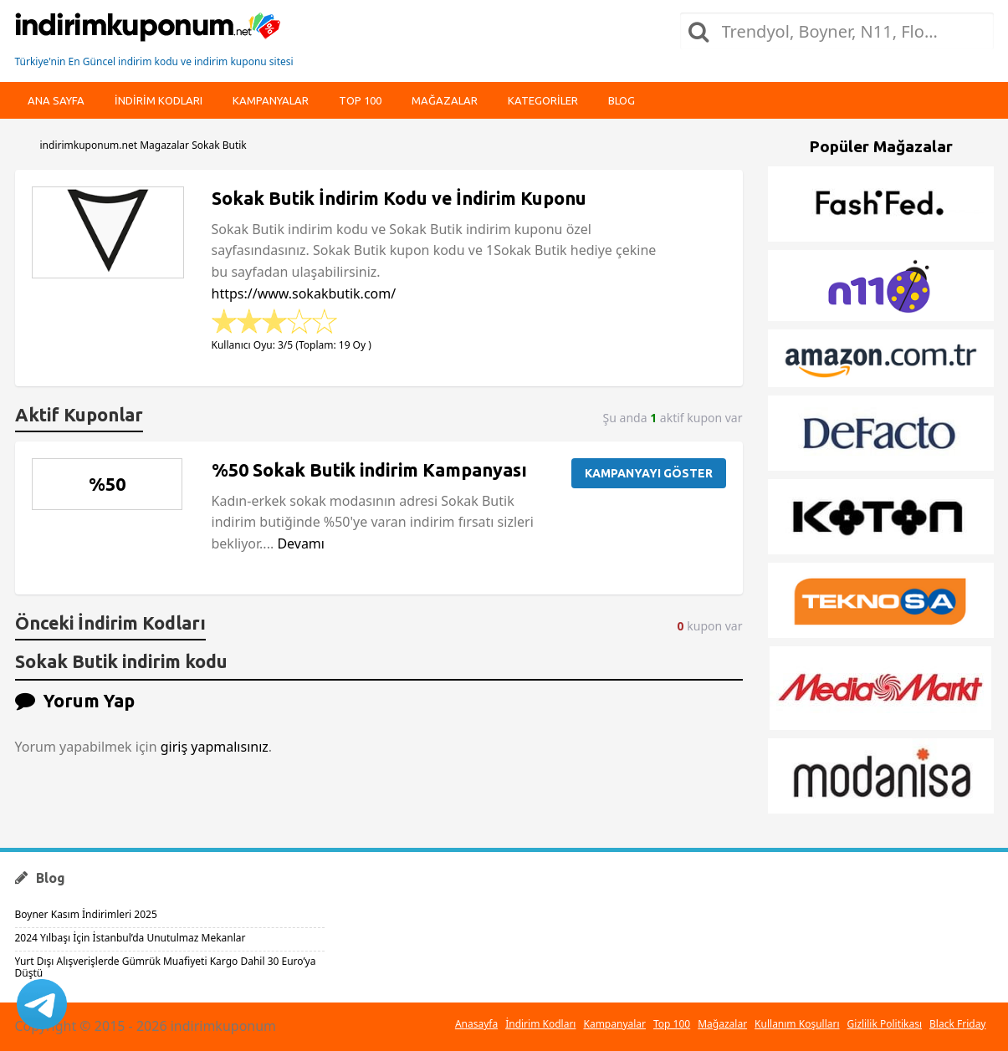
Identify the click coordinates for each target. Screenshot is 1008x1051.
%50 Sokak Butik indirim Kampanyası (369, 470)
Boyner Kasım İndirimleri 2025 (86, 914)
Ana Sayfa (56, 100)
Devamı (301, 543)
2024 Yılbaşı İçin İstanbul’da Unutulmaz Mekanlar (130, 938)
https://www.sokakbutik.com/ (304, 293)
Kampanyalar (271, 100)
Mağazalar (445, 100)
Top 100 (360, 100)
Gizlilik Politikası (885, 1024)
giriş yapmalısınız (215, 746)
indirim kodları (158, 100)
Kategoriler (543, 100)
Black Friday (957, 1024)
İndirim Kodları (540, 1024)
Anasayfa (476, 1024)
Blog (621, 100)
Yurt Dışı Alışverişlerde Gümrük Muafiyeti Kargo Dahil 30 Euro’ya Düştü (165, 967)
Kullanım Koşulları (797, 1024)
